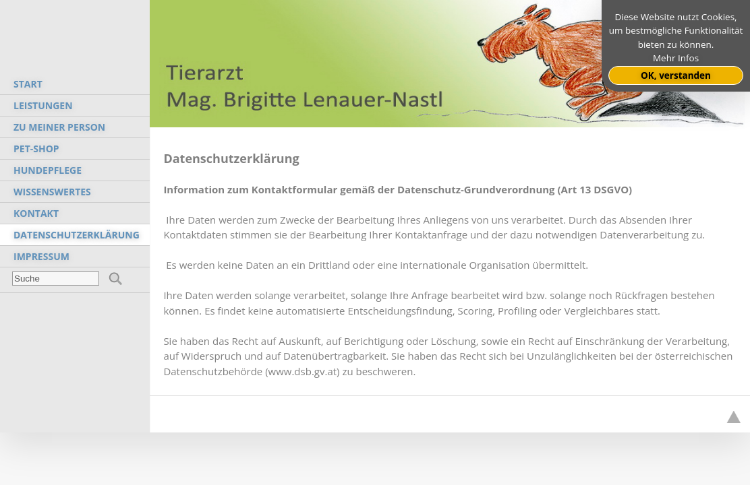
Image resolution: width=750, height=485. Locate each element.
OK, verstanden (676, 75)
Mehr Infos (676, 58)
